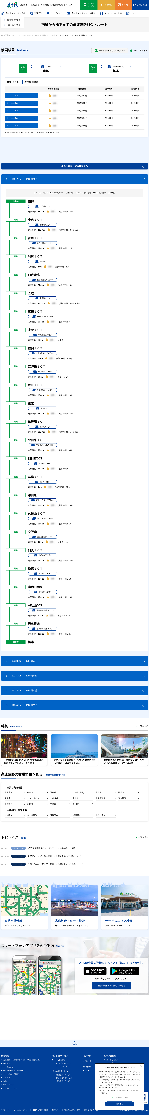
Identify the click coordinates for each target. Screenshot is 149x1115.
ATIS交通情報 (60, 1060)
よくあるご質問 (112, 1060)
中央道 (30, 792)
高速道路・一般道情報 (13, 13)
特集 (5, 1081)
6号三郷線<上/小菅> (42, 316)
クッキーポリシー (121, 1097)
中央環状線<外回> (42, 335)
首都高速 (9, 815)
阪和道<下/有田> (42, 574)
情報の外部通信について (92, 1110)
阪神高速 (54, 815)
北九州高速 (100, 815)
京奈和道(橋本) (116, 66)
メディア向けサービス (63, 1081)
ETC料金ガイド (138, 50)
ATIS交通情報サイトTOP (10, 35)
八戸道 (46, 66)
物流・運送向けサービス (64, 1078)
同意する (119, 1104)
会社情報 (87, 1067)
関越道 (121, 792)
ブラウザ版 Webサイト (63, 1063)
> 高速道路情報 (27, 35)
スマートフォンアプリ (63, 1066)
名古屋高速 (32, 815)
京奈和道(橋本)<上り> (43, 610)
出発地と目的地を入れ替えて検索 (110, 50)
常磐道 (8, 798)
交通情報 (5, 1056)
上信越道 (54, 798)
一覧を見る (143, 726)
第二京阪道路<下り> (42, 518)
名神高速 (9, 804)
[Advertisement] (74, 147)
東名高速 (9, 792)
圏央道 (53, 792)
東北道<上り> (42, 225)
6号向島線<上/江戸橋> (43, 353)
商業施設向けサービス (63, 1075)
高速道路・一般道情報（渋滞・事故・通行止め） (22, 1060)
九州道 (76, 804)
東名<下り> (42, 408)
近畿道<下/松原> (42, 555)
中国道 (53, 804)
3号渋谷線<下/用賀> (42, 390)
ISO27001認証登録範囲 (40, 1110)
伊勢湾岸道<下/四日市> (42, 445)
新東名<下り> (42, 427)
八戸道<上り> (42, 206)
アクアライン (33, 798)
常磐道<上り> (42, 298)
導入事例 (87, 1056)
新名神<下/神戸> (42, 463)
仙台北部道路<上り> (42, 243)
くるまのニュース (136, 13)
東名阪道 (122, 798)
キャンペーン (8, 1085)
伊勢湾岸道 (100, 798)
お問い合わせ (110, 1056)
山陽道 (30, 804)
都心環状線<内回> (42, 372)
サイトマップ (5, 1110)
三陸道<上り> (42, 261)
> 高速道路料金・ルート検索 (46, 35)
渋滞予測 (36, 13)
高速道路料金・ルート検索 (81, 13)
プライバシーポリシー (21, 1110)
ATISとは (89, 1071)
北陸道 (76, 798)
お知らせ (87, 1061)
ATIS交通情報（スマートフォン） (118, 1063)
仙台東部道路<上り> (42, 280)
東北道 (99, 792)
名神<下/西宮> (43, 482)
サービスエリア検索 (111, 13)
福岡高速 (77, 815)
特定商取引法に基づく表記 (71, 1110)
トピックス (7, 1078)
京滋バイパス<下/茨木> (42, 500)
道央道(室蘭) (78, 792)
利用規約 (55, 1110)
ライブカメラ (55, 13)
